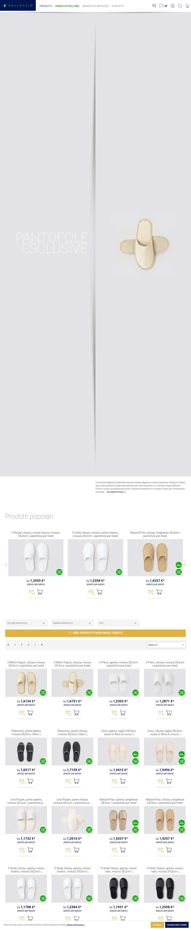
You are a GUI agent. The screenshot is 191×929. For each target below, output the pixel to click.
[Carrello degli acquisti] (187, 6)
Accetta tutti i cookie (177, 925)
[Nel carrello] (40, 592)
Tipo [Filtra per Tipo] (118, 623)
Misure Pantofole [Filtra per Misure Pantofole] (72, 623)
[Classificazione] (166, 645)
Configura (157, 925)
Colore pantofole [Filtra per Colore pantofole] (26, 623)
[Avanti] (185, 565)
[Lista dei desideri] (154, 6)
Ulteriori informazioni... (76, 925)
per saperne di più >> (116, 492)
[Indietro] (6, 565)
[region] (95, 564)
